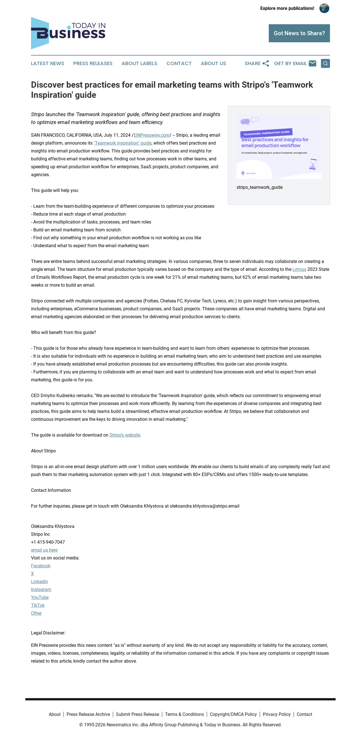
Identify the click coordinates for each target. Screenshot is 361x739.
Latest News (47, 63)
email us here (44, 550)
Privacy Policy (277, 714)
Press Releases (93, 63)
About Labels (139, 63)
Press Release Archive (88, 714)
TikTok (38, 605)
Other (36, 613)
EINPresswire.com (152, 135)
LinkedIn (39, 581)
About (55, 714)
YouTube (40, 597)
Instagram (41, 589)
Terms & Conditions (184, 714)
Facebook (40, 565)
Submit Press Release (137, 714)
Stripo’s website (124, 435)
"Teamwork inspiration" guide (122, 143)
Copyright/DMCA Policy (233, 714)
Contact (179, 63)
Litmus (299, 269)
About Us (213, 63)
